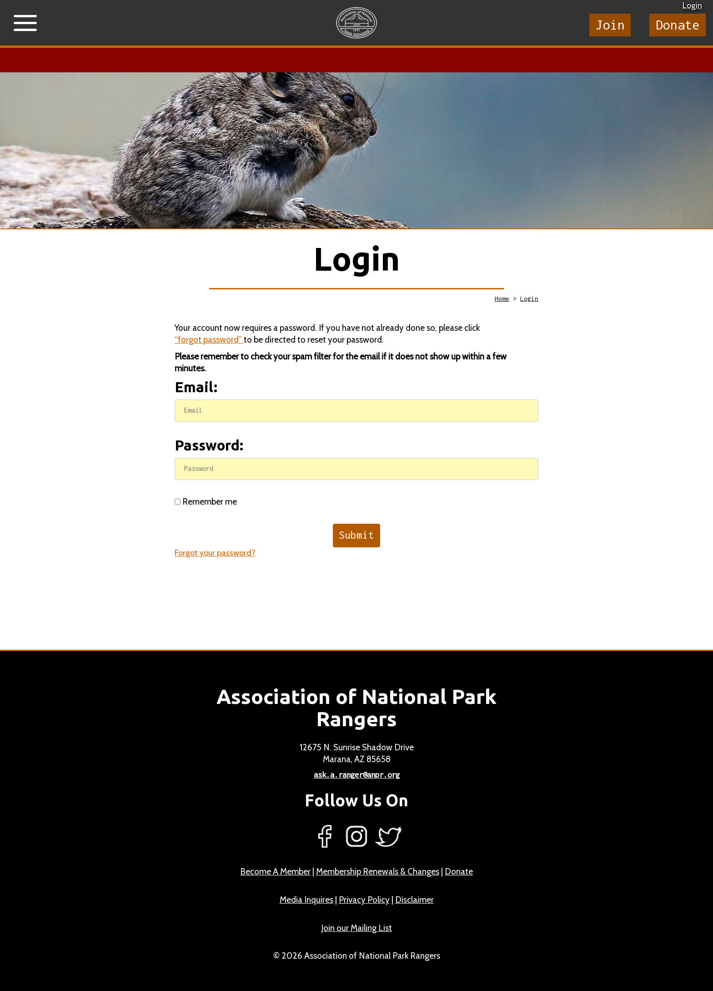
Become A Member (275, 871)
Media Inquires (306, 900)
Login (692, 5)
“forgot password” (209, 339)
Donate (677, 24)
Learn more (291, 60)
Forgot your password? (215, 553)
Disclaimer (414, 900)
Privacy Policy (364, 900)
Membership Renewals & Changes (377, 871)
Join (610, 24)
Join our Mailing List (356, 928)
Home (502, 298)
